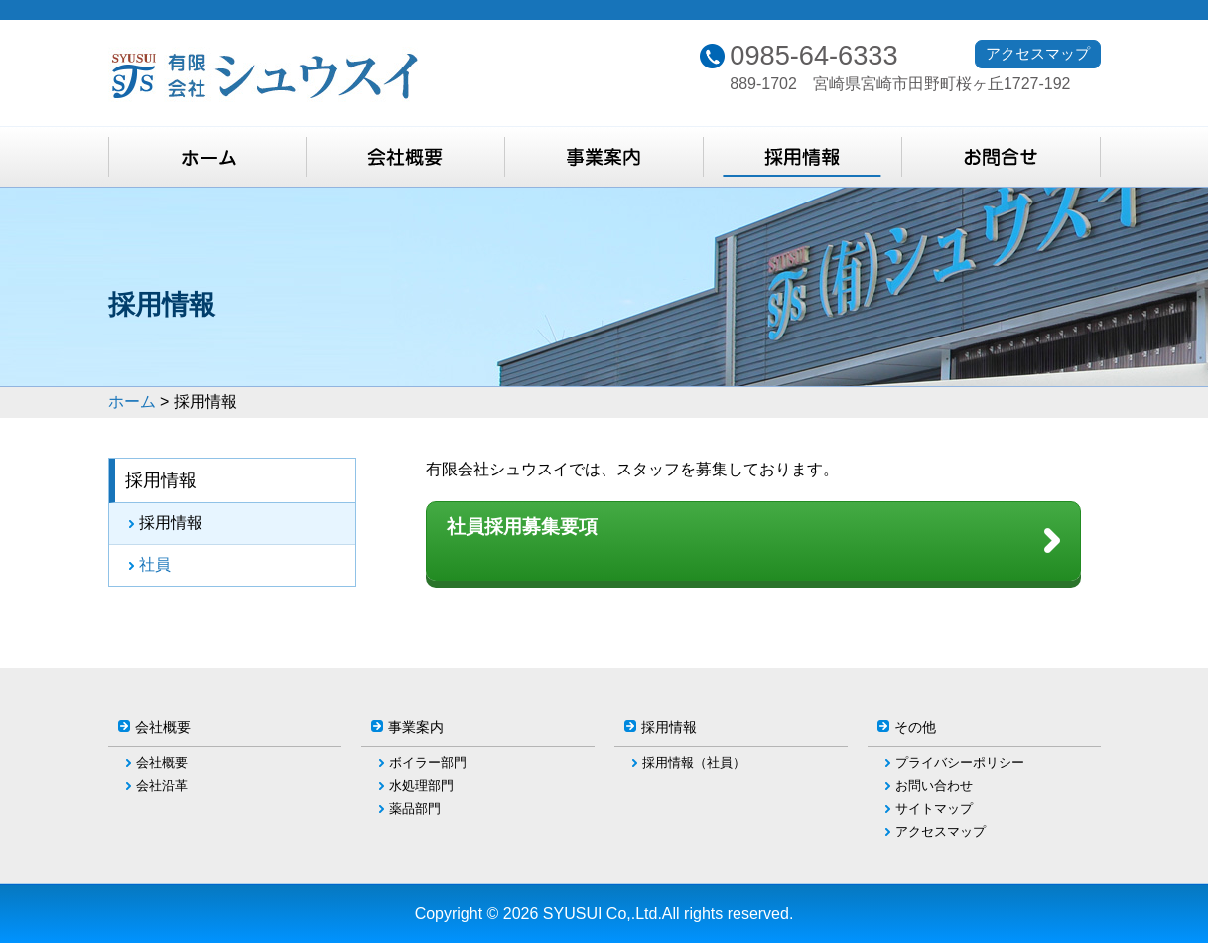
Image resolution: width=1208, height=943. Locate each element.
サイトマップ (934, 808)
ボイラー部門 (428, 762)
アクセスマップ (1038, 53)
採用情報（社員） (693, 762)
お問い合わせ (934, 785)
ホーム (132, 401)
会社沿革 (162, 785)
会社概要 (162, 762)
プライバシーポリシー (959, 762)
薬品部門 (415, 808)
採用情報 (170, 522)
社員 (155, 564)
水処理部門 (421, 785)
